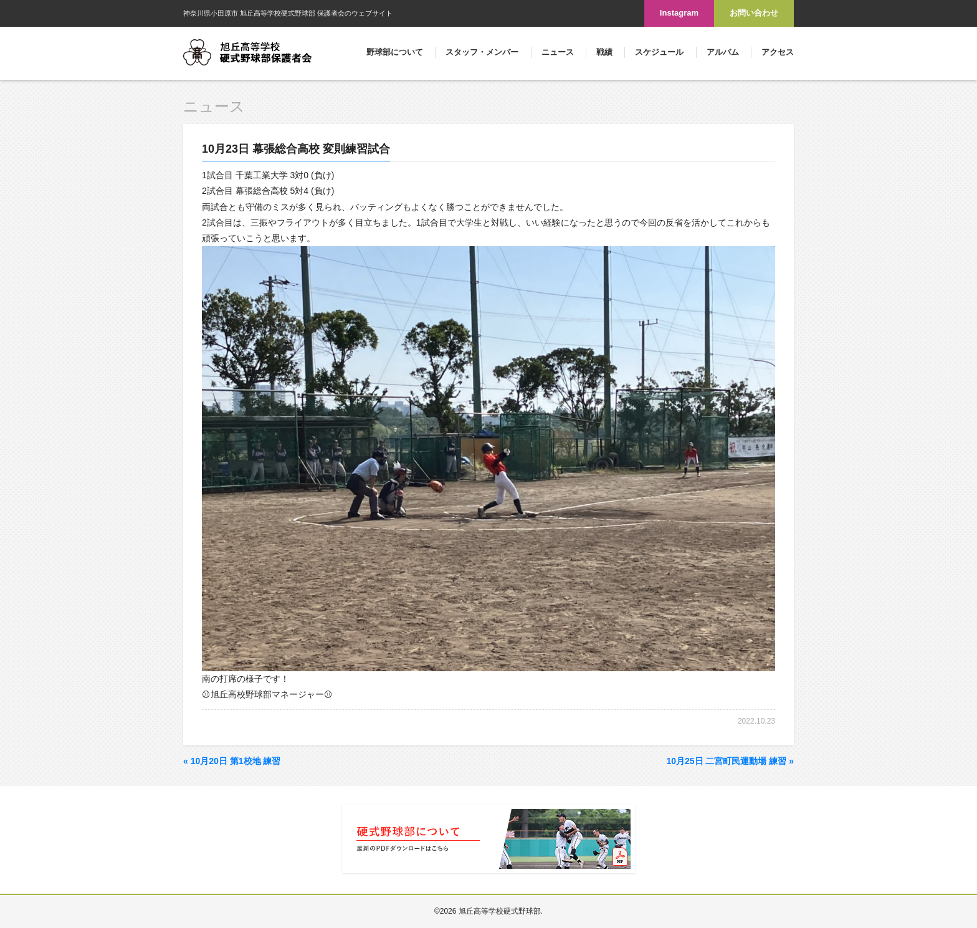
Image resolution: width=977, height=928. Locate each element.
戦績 (604, 52)
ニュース (557, 52)
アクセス (777, 52)
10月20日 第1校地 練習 (231, 761)
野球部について (394, 52)
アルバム (723, 52)
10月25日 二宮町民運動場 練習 (730, 761)
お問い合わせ (754, 12)
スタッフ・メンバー (482, 52)
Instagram (679, 12)
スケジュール (659, 52)
